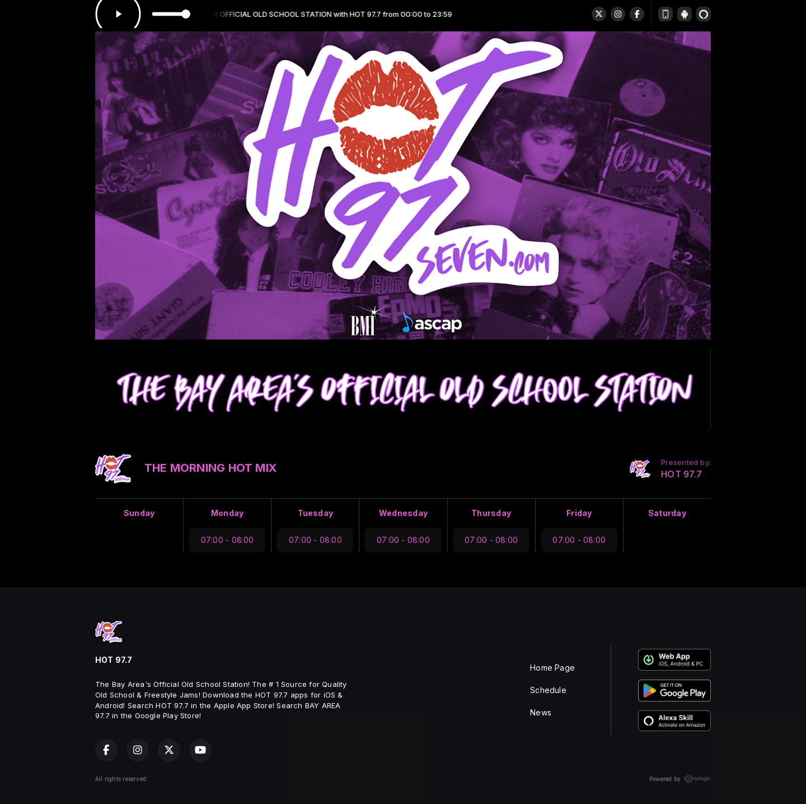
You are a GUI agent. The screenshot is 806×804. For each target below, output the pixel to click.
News (540, 712)
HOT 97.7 (681, 474)
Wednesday (403, 513)
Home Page (552, 667)
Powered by (680, 779)
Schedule (548, 690)
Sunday (139, 513)
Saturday (667, 513)
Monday (227, 513)
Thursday (491, 513)
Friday (579, 513)
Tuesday (315, 513)
